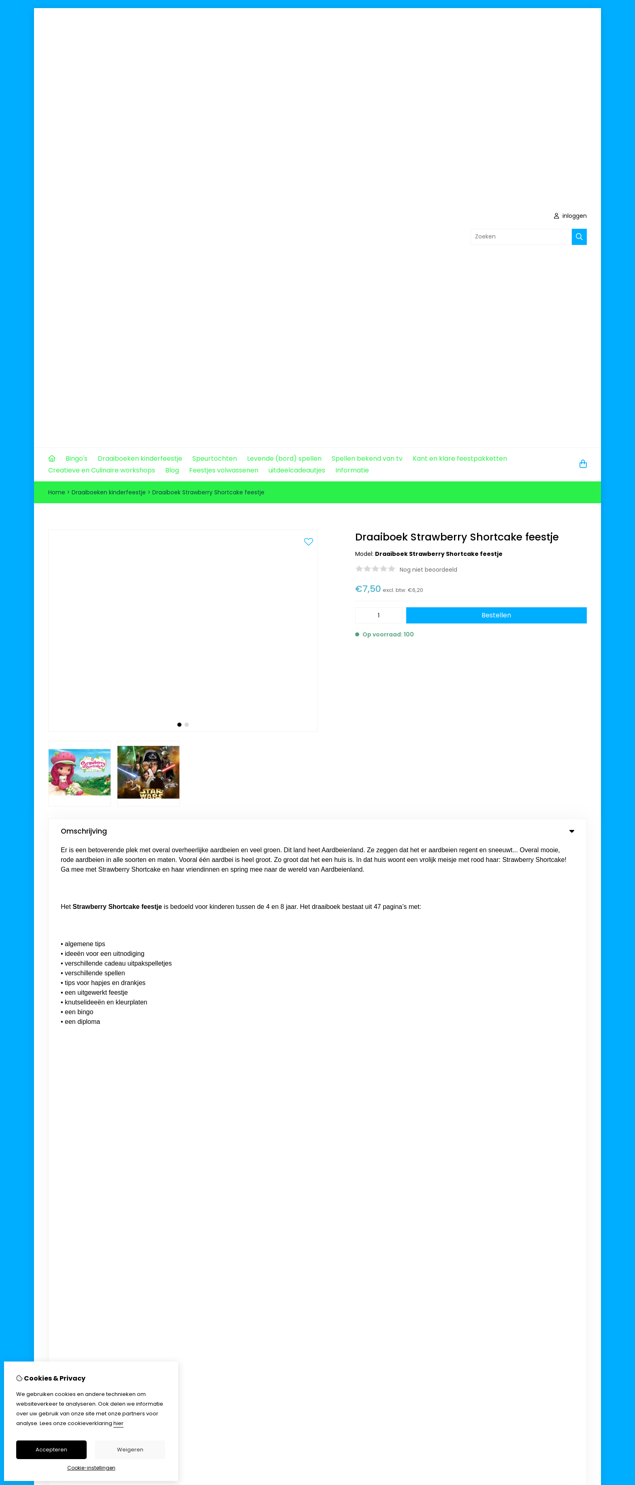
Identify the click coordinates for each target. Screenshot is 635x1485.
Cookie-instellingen (91, 1467)
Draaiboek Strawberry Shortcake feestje (208, 492)
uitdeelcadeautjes (296, 470)
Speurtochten (214, 458)
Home (56, 492)
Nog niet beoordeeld (428, 570)
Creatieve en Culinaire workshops (101, 470)
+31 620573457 (126, 967)
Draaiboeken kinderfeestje (140, 458)
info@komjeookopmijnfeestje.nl (117, 955)
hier (118, 1423)
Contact (527, 1090)
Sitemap (527, 1104)
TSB (582, 1266)
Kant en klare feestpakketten (460, 458)
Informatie (352, 470)
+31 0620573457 (125, 943)
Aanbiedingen (327, 1090)
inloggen (570, 216)
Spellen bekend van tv (367, 458)
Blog (172, 470)
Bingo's (76, 458)
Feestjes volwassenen (223, 470)
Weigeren (130, 1449)
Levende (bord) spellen (284, 458)
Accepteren (51, 1449)
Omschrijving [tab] (317, 831)
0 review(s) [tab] (317, 860)
